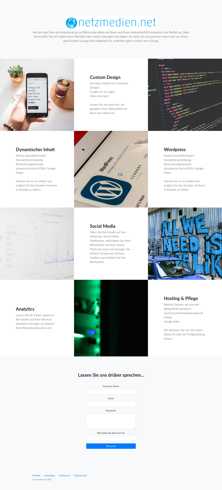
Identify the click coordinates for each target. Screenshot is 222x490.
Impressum (64, 475)
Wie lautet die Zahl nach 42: (111, 432)
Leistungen (49, 475)
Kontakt (36, 475)
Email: (111, 398)
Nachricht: (111, 410)
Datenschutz (80, 475)
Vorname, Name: (111, 386)
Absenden (111, 446)
